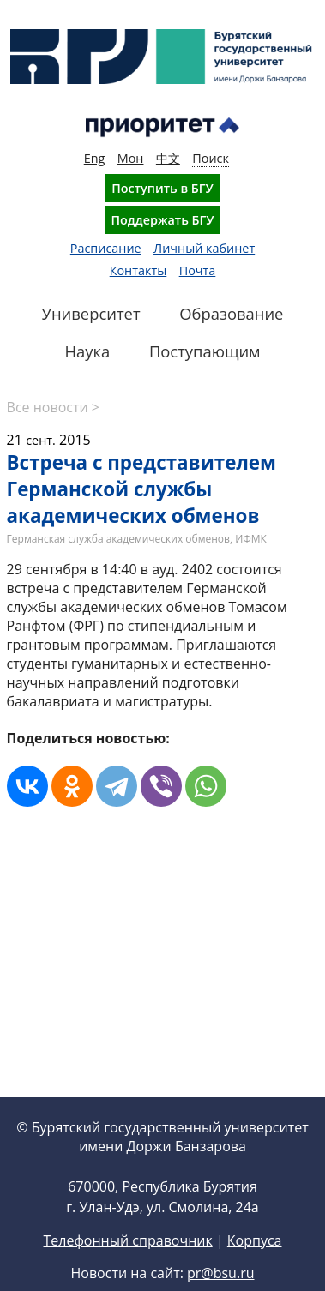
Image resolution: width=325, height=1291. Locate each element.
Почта (197, 270)
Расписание (105, 248)
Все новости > (53, 407)
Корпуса (254, 1240)
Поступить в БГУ (162, 188)
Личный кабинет (204, 248)
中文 (168, 158)
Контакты (138, 270)
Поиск (210, 158)
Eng (94, 158)
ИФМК (251, 538)
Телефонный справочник (127, 1240)
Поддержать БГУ (162, 220)
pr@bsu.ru (220, 1273)
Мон (130, 158)
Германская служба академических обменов (118, 538)
